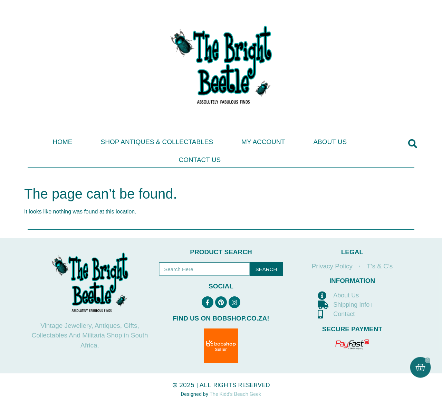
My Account (263, 141)
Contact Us (200, 159)
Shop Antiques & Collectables (156, 141)
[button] (412, 144)
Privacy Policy (332, 266)
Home (62, 141)
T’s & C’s (380, 266)
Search (266, 269)
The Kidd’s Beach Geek (235, 394)
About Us (330, 141)
